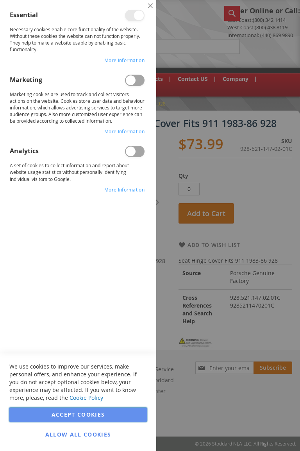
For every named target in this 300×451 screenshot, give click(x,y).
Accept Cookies (78, 414)
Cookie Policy (86, 397)
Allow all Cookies (78, 434)
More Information (124, 60)
